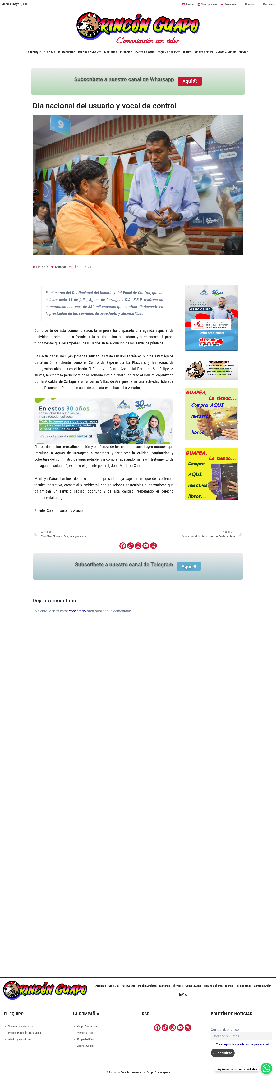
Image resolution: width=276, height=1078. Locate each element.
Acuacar (60, 267)
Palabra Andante (89, 52)
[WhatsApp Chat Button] (266, 1068)
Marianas (110, 52)
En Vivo (243, 52)
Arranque (34, 52)
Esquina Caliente (169, 52)
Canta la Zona (144, 52)
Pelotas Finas (204, 52)
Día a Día (49, 52)
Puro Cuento (66, 52)
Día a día (42, 267)
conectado (77, 611)
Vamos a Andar (226, 52)
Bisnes (187, 52)
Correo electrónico (225, 1029)
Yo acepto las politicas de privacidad (242, 1044)
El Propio (126, 52)
